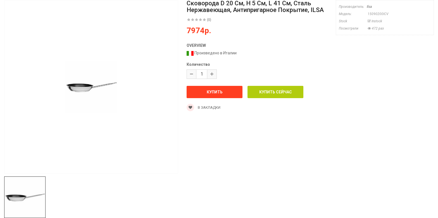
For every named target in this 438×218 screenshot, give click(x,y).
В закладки (203, 107)
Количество (198, 64)
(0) (209, 20)
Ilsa (369, 7)
